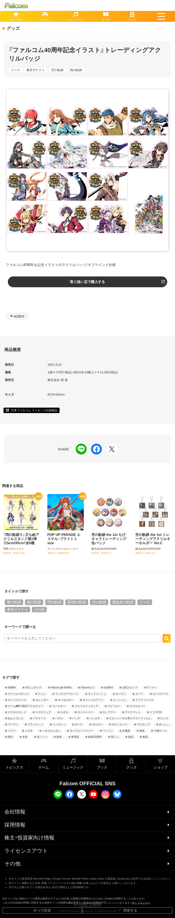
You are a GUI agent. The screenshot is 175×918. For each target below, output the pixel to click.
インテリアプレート (67, 693)
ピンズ (164, 718)
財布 (59, 736)
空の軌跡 (57, 70)
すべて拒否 (42, 910)
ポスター (97, 724)
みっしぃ (164, 724)
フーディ (13, 724)
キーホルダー (66, 700)
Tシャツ (151, 687)
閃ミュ (115, 736)
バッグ (76, 718)
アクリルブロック (18, 693)
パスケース (39, 718)
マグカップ (143, 724)
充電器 (126, 730)
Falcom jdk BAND (61, 687)
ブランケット (35, 724)
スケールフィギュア (86, 706)
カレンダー (41, 700)
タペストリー (85, 712)
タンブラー (109, 712)
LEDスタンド (130, 687)
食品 (130, 736)
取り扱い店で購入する (87, 282)
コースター (58, 706)
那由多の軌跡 (122, 602)
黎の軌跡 (14, 602)
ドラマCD (155, 712)
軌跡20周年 (94, 736)
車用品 (75, 736)
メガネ (29, 730)
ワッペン (108, 730)
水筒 (24, 736)
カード (139, 693)
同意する (127, 910)
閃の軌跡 (76, 70)
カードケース (160, 693)
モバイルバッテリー (81, 730)
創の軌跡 (34, 602)
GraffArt (108, 687)
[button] (161, 16)
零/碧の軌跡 (76, 602)
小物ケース (160, 730)
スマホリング (43, 712)
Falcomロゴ (87, 687)
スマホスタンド (17, 712)
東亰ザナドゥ (35, 70)
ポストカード (119, 724)
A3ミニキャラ (33, 687)
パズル (59, 718)
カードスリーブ (17, 700)
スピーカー (113, 706)
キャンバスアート (93, 700)
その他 (39, 609)
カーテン (121, 693)
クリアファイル (144, 700)
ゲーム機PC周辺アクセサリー (25, 706)
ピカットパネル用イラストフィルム (130, 718)
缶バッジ (42, 736)
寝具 (142, 730)
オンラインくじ (97, 693)
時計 (10, 736)
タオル (64, 712)
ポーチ (79, 724)
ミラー (12, 730)
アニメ (42, 693)
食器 (145, 736)
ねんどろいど (16, 718)
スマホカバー (137, 706)
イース (15, 70)
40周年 (19, 316)
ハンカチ (94, 718)
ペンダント (59, 724)
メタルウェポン (51, 730)
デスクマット (133, 712)
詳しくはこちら (141, 902)
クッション (119, 700)
